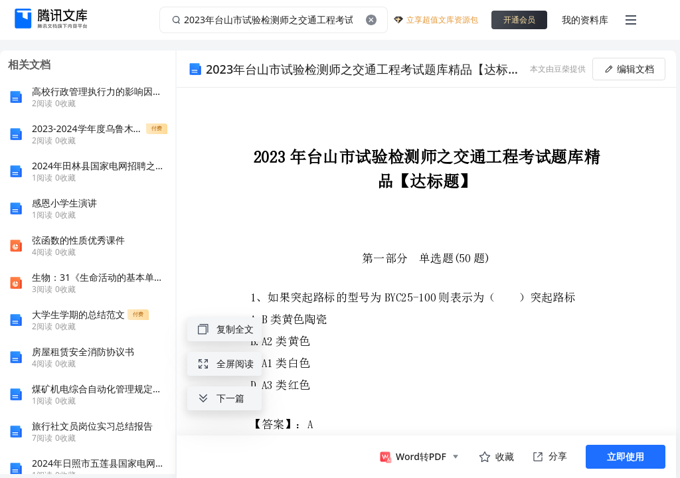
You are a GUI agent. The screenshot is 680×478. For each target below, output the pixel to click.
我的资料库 (585, 19)
